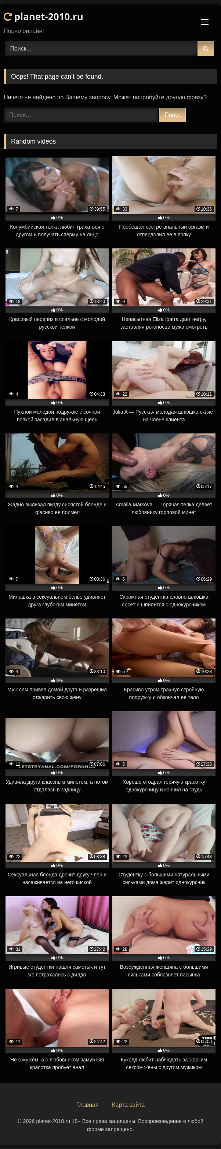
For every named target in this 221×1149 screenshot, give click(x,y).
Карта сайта (128, 1105)
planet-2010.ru (43, 16)
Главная (87, 1105)
